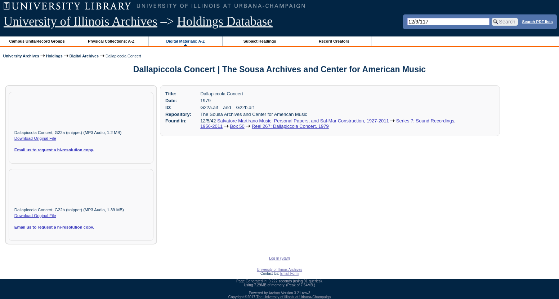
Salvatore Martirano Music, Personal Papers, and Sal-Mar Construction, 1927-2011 (303, 121)
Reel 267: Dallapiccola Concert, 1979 (290, 126)
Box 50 (237, 126)
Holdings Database (225, 21)
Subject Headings (259, 41)
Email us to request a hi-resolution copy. (54, 150)
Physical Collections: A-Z (111, 41)
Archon (274, 293)
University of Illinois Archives (80, 21)
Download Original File (35, 138)
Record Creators (334, 41)
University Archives (21, 56)
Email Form (289, 274)
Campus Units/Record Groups (37, 41)
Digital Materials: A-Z (185, 41)
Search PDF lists (537, 21)
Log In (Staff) (279, 258)
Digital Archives (84, 56)
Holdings (54, 56)
